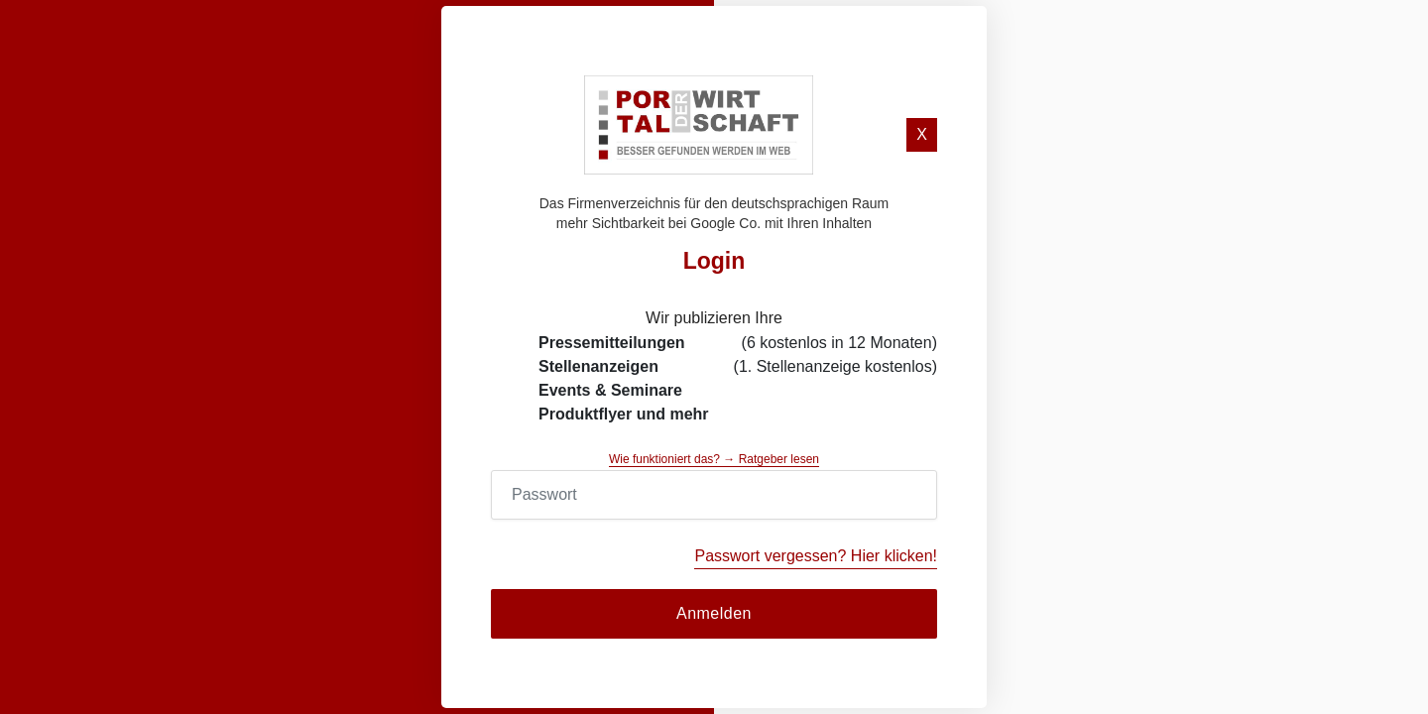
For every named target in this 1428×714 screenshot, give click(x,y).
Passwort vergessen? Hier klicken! (815, 555)
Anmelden (714, 613)
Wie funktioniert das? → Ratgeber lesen (714, 459)
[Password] (714, 495)
